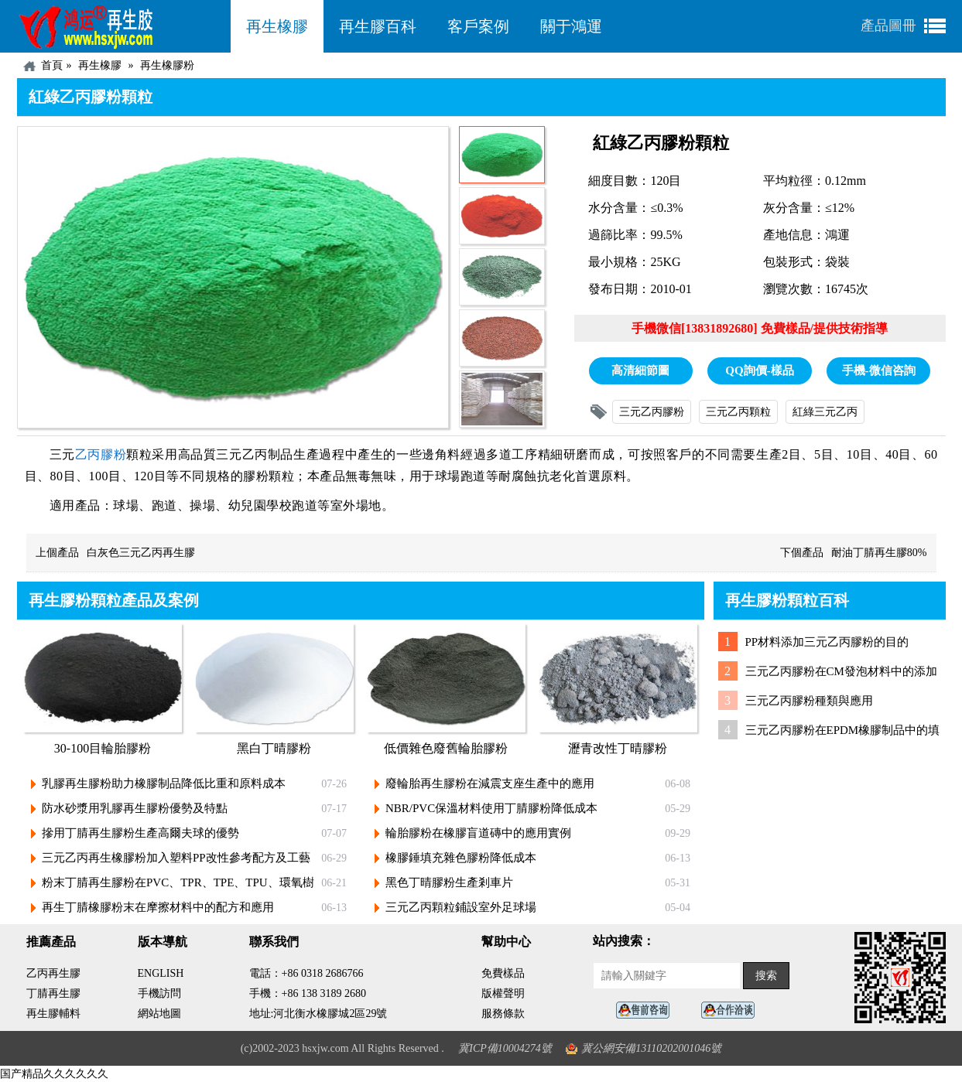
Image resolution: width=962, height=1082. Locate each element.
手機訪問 (159, 993)
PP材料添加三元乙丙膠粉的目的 (827, 642)
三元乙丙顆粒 (738, 412)
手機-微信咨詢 (879, 370)
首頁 (52, 65)
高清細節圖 (640, 370)
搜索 (766, 975)
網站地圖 (159, 1013)
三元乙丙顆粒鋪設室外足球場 (460, 907)
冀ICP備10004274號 (505, 1048)
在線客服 (647, 1010)
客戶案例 (478, 26)
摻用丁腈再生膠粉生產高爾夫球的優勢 (140, 833)
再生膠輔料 (53, 1013)
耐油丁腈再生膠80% (879, 552)
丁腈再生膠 (53, 993)
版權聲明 (503, 993)
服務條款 (503, 1013)
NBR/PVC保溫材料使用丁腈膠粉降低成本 (491, 808)
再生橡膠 (277, 26)
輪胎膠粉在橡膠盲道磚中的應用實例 (478, 833)
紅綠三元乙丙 (825, 412)
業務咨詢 (732, 1010)
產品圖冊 (888, 25)
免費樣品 (503, 973)
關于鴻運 (571, 26)
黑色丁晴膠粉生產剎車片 (449, 882)
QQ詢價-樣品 (759, 370)
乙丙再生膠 (53, 973)
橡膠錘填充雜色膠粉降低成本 (460, 858)
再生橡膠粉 (167, 65)
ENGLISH (161, 973)
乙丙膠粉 (100, 454)
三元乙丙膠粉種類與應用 (809, 701)
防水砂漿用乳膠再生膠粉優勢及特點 (135, 808)
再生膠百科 (377, 26)
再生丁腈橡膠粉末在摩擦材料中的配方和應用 (158, 907)
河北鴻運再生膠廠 (124, 26)
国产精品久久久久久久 (54, 1074)
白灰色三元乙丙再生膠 (141, 552)
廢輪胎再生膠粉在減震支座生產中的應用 (489, 783)
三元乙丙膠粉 (651, 412)
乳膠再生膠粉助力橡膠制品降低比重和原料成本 (164, 783)
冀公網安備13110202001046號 (651, 1048)
